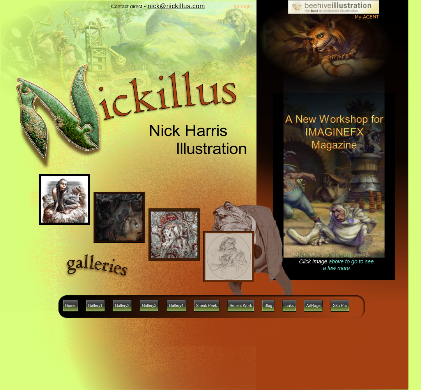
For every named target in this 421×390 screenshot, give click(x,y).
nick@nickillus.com (176, 6)
